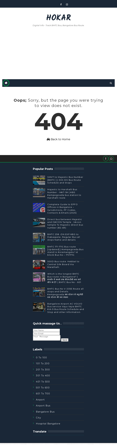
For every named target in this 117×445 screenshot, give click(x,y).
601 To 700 (43, 395)
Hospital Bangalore (48, 425)
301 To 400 (43, 377)
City (38, 419)
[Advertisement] (58, 53)
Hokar (58, 18)
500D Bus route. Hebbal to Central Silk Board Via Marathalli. (63, 265)
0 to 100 (41, 359)
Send (67, 342)
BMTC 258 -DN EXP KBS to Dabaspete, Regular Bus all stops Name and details (63, 238)
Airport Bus (43, 407)
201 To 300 (43, 371)
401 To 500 (43, 383)
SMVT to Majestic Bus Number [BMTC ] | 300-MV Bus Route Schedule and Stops (65, 181)
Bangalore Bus (45, 413)
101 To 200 (43, 365)
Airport (40, 401)
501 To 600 (43, 389)
